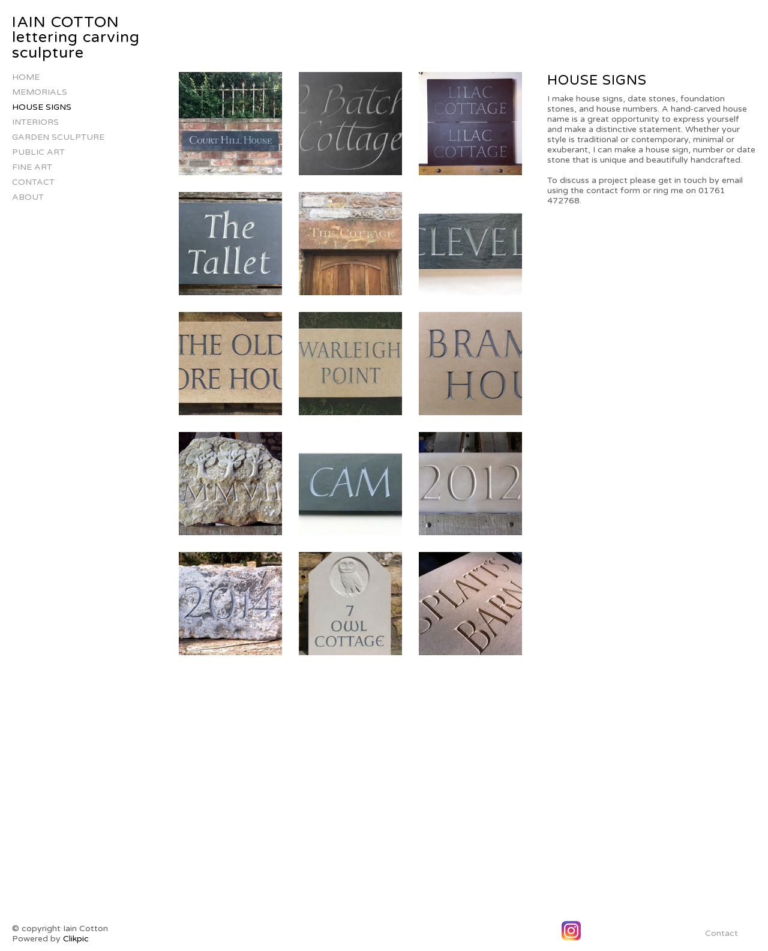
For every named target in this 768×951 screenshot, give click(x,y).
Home (26, 77)
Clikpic (76, 939)
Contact (33, 182)
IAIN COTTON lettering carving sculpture (76, 37)
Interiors (35, 122)
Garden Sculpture (58, 137)
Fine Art (32, 167)
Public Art (38, 152)
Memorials (39, 92)
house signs (41, 107)
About (28, 197)
